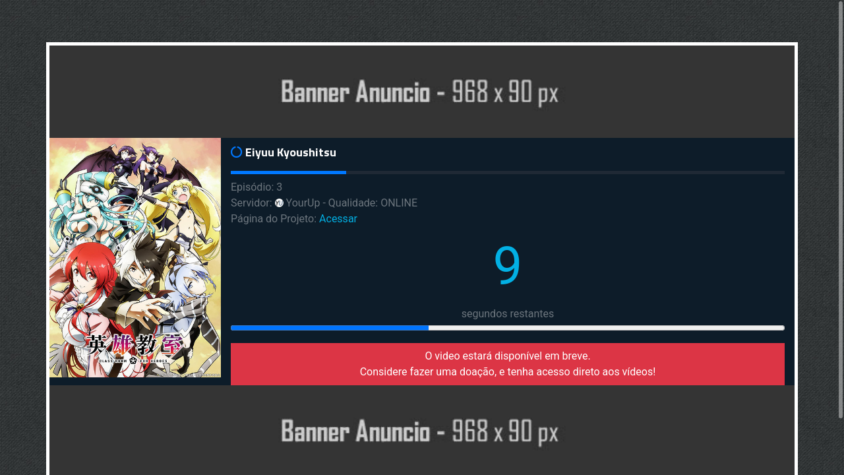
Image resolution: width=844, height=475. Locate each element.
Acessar (338, 218)
